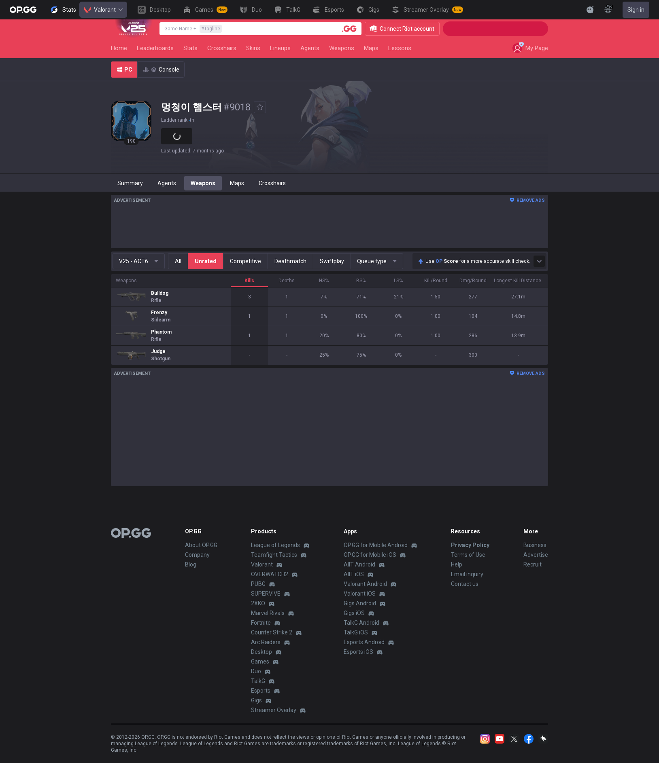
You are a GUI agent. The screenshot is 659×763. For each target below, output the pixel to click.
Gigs (256, 700)
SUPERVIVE (266, 593)
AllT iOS (354, 574)
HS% (324, 280)
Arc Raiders (266, 642)
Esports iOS (358, 652)
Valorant (103, 10)
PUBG (258, 584)
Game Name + (193, 29)
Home (119, 48)
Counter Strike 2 (271, 632)
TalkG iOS (356, 632)
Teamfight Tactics (274, 555)
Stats (190, 48)
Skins (253, 48)
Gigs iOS (354, 613)
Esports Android (364, 642)
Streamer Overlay (273, 710)
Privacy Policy (470, 545)
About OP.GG (201, 545)
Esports (260, 690)
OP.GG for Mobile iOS (370, 555)
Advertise (535, 555)
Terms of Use (468, 555)
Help (456, 564)
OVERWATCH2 (269, 574)
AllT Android (359, 564)
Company (197, 555)
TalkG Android (361, 622)
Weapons (341, 48)
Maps (371, 48)
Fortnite (261, 622)
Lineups (280, 48)
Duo (256, 671)
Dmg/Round (473, 280)
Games (260, 661)
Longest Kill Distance (517, 280)
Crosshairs (221, 48)
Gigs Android (360, 603)
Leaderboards (155, 48)
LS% (398, 280)
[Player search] (349, 29)
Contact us (464, 584)
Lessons (399, 48)
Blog (190, 564)
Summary (130, 183)
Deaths (286, 280)
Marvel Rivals (268, 613)
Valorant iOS (360, 593)
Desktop (261, 652)
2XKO (258, 603)
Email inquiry (467, 574)
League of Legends (275, 545)
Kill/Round (435, 280)
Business (534, 545)
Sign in (635, 9)
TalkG (258, 681)
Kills (249, 280)
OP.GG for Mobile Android (376, 545)
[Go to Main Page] (23, 9)
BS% (361, 280)
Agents (309, 48)
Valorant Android (365, 584)
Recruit (532, 564)
